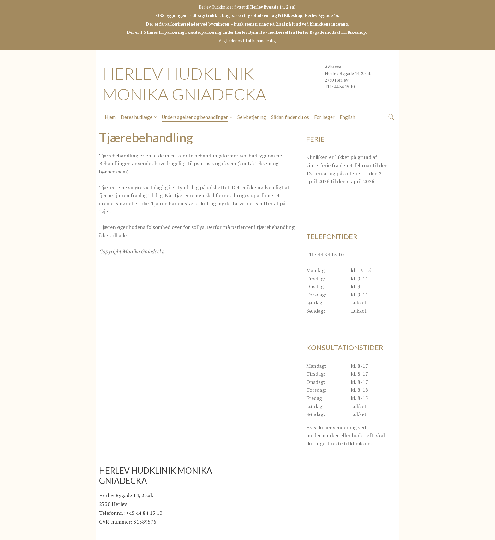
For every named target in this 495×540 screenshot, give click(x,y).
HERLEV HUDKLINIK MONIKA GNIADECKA (184, 84)
